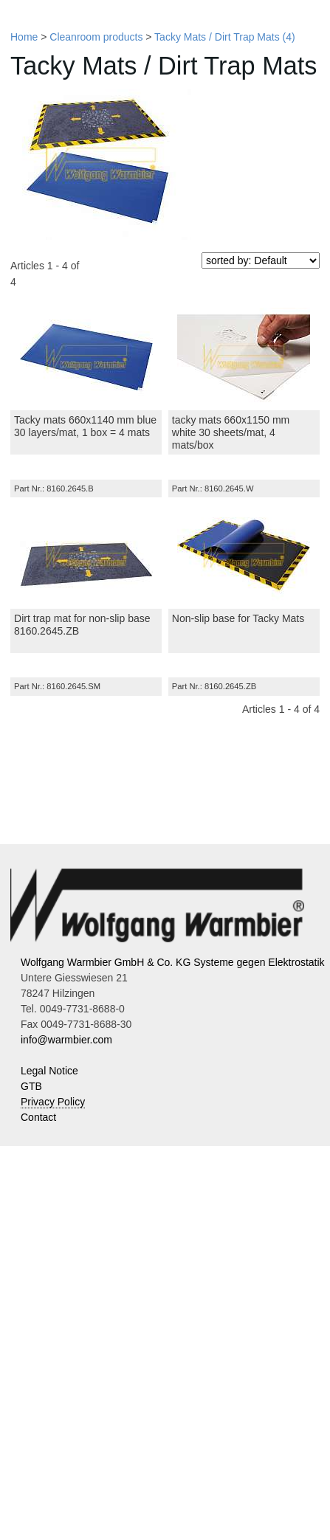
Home (24, 37)
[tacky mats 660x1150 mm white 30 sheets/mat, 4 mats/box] (244, 357)
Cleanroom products (95, 37)
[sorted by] (261, 260)
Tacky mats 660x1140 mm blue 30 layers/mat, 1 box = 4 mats (85, 426)
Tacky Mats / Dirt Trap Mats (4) (224, 37)
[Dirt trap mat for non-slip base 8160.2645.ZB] (86, 555)
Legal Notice (49, 1071)
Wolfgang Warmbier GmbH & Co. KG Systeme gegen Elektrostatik (173, 962)
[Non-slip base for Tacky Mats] (244, 555)
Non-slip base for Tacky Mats (238, 618)
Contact (38, 1117)
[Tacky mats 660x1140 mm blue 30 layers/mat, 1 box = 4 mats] (86, 357)
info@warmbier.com (66, 1040)
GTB (31, 1086)
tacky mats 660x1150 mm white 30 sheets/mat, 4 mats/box (231, 432)
